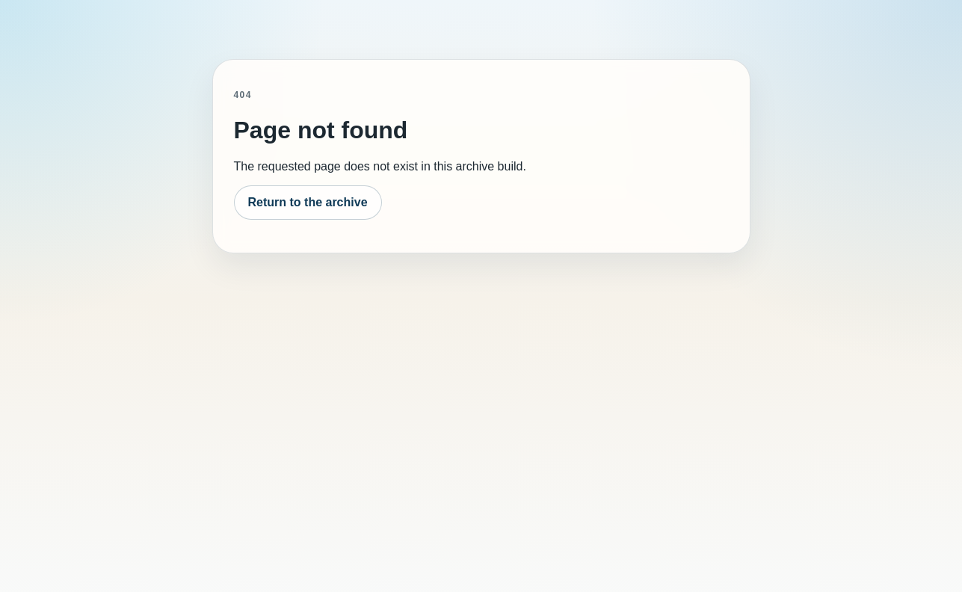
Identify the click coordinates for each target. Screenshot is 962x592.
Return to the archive (308, 202)
